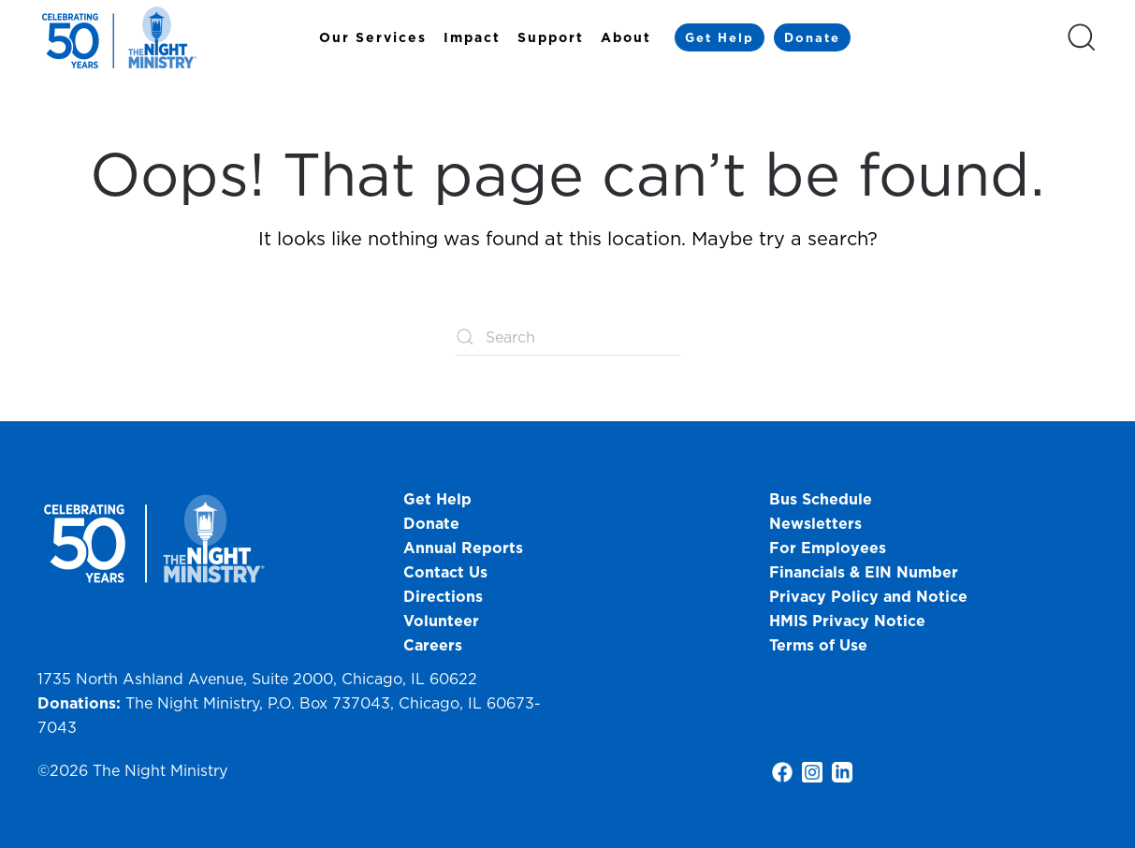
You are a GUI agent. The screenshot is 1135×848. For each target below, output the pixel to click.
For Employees (827, 547)
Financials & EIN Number (863, 572)
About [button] (626, 37)
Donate (812, 37)
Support (550, 37)
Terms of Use (818, 645)
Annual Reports (463, 547)
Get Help (719, 37)
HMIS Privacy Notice (847, 620)
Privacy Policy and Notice (870, 596)
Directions (443, 596)
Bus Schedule (820, 499)
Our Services (373, 37)
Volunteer (441, 620)
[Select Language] (958, 36)
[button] (1082, 37)
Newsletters (815, 523)
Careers (432, 645)
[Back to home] (121, 37)
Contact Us (445, 572)
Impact (472, 37)
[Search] (568, 337)
